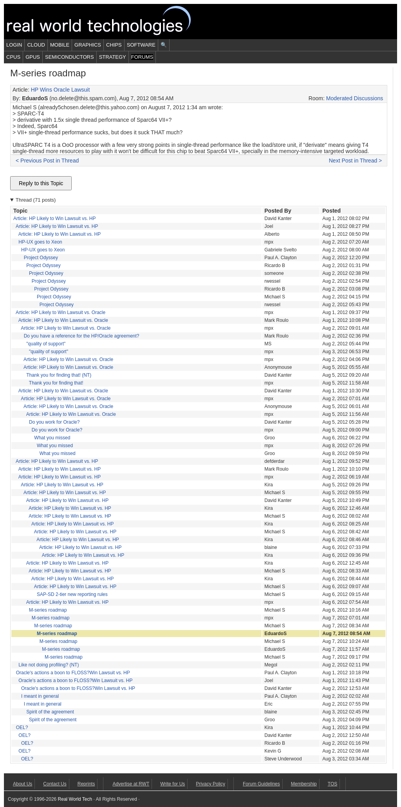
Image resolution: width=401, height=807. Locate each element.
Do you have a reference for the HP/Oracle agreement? (81, 336)
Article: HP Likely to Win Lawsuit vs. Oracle (60, 312)
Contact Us (54, 784)
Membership (304, 784)
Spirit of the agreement (50, 712)
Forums (142, 57)
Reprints (86, 784)
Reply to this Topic (41, 183)
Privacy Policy (210, 784)
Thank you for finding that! (56, 383)
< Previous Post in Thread (47, 160)
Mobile (59, 45)
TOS (332, 784)
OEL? (22, 727)
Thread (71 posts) (36, 200)
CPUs (13, 57)
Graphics (87, 45)
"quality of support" (45, 344)
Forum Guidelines (261, 784)
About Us (22, 784)
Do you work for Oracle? (54, 422)
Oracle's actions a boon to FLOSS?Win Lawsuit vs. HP (73, 672)
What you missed (52, 438)
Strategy (112, 57)
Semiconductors (69, 57)
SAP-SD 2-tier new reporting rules (72, 594)
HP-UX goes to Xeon (40, 242)
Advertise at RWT (130, 784)
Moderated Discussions (354, 98)
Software (141, 45)
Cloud (36, 45)
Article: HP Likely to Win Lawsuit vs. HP (54, 218)
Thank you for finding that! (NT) (58, 375)
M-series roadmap (48, 610)
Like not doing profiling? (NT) (48, 665)
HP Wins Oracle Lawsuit (60, 90)
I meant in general (40, 696)
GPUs (32, 57)
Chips (114, 45)
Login (14, 45)
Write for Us (172, 784)
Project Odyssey (41, 257)
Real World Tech (108, 21)
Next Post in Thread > (355, 160)
